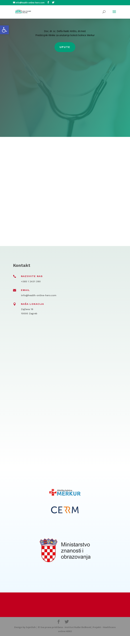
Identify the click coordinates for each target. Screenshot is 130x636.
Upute (65, 47)
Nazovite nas (32, 276)
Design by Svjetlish (25, 627)
